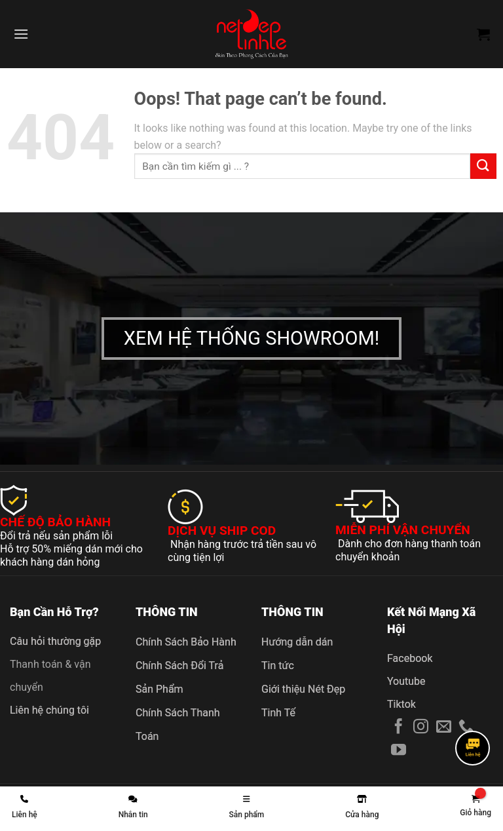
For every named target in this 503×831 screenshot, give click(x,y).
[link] (475, 806)
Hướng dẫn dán (297, 642)
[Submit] (483, 166)
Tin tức (277, 665)
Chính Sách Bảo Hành (186, 642)
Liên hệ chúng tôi (49, 710)
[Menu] (21, 34)
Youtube (406, 681)
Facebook (409, 658)
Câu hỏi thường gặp (55, 641)
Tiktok (401, 704)
